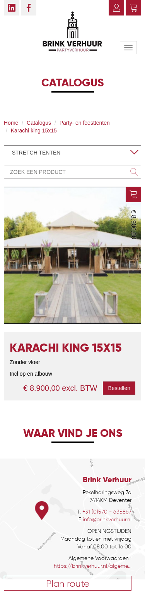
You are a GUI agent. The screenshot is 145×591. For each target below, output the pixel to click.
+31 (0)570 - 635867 (106, 512)
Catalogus (39, 123)
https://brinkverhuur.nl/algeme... (92, 566)
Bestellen (119, 388)
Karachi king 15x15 (34, 130)
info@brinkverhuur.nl (107, 519)
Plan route (67, 583)
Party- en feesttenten (85, 123)
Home (11, 123)
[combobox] (72, 152)
